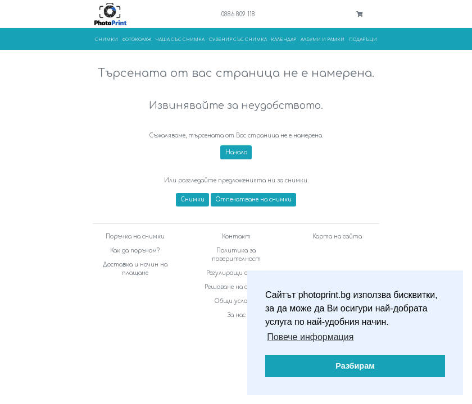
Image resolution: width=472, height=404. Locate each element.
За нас (236, 315)
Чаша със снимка (180, 39)
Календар (283, 39)
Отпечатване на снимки (254, 199)
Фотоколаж (136, 39)
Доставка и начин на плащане (135, 268)
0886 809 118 (238, 14)
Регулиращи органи (236, 273)
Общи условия (236, 301)
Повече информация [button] (310, 337)
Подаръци (363, 39)
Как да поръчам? (135, 250)
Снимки (106, 39)
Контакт (236, 236)
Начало (236, 152)
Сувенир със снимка (238, 39)
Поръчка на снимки (135, 236)
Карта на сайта (337, 236)
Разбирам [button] (355, 365)
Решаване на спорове (236, 287)
